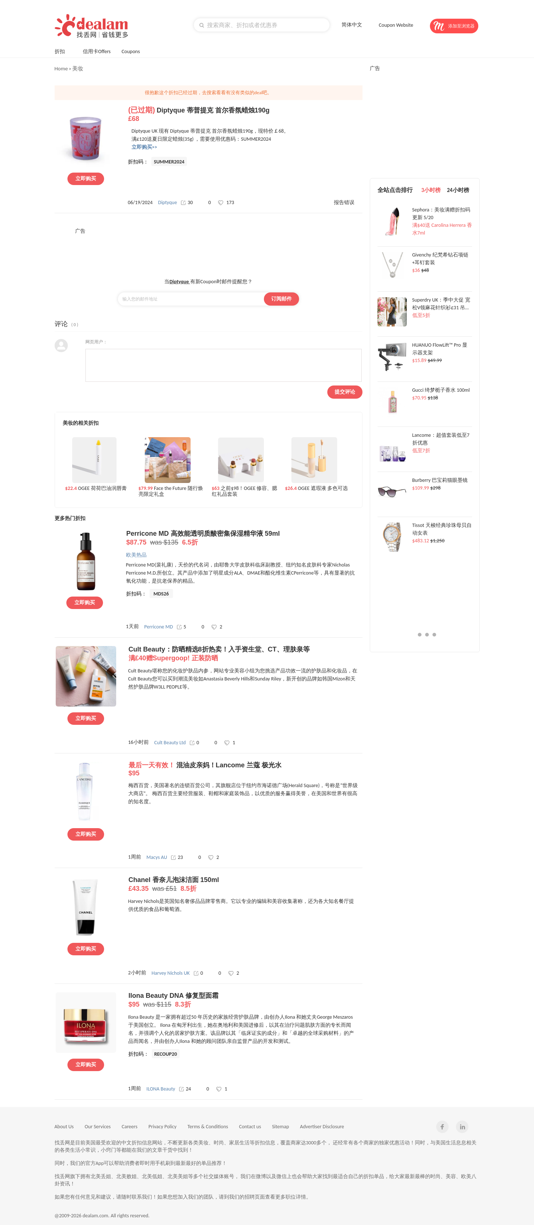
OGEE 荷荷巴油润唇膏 (96, 488)
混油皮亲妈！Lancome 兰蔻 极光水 (245, 769)
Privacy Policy (162, 1126)
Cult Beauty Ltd (170, 742)
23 (177, 857)
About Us (64, 1126)
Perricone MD (158, 627)
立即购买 (86, 179)
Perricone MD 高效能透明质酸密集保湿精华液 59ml (243, 538)
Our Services (98, 1126)
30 (187, 202)
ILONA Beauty (161, 1089)
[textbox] (261, 25)
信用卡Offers (97, 51)
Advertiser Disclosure (322, 1126)
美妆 (77, 68)
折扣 (63, 51)
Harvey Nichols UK (171, 973)
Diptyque (167, 202)
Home (61, 68)
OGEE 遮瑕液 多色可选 (316, 488)
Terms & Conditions (208, 1126)
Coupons (134, 51)
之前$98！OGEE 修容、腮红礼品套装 (244, 491)
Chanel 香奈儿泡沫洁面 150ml (245, 884)
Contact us (250, 1126)
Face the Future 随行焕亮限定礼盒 (171, 491)
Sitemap (280, 1126)
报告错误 (344, 202)
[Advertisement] (208, 251)
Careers (129, 1126)
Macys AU (157, 857)
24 (185, 1089)
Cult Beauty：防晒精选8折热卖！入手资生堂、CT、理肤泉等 (245, 654)
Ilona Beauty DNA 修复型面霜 (245, 1000)
